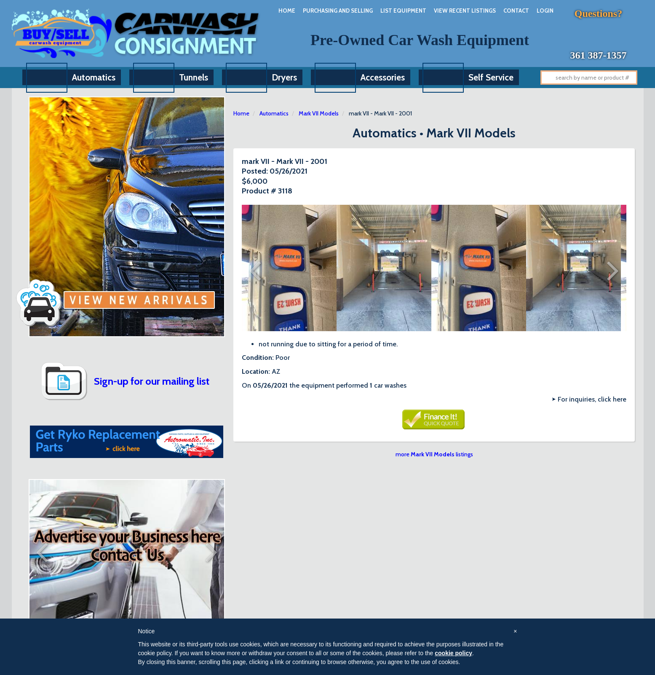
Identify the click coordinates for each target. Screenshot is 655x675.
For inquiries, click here (592, 399)
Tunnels (193, 77)
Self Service (490, 77)
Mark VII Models (319, 113)
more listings (434, 454)
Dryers (284, 77)
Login (545, 10)
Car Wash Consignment (136, 33)
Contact (516, 10)
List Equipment (403, 10)
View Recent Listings (465, 10)
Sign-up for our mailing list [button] (151, 381)
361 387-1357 (598, 55)
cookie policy (453, 653)
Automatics (93, 77)
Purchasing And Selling (338, 10)
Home (286, 10)
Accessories (383, 77)
